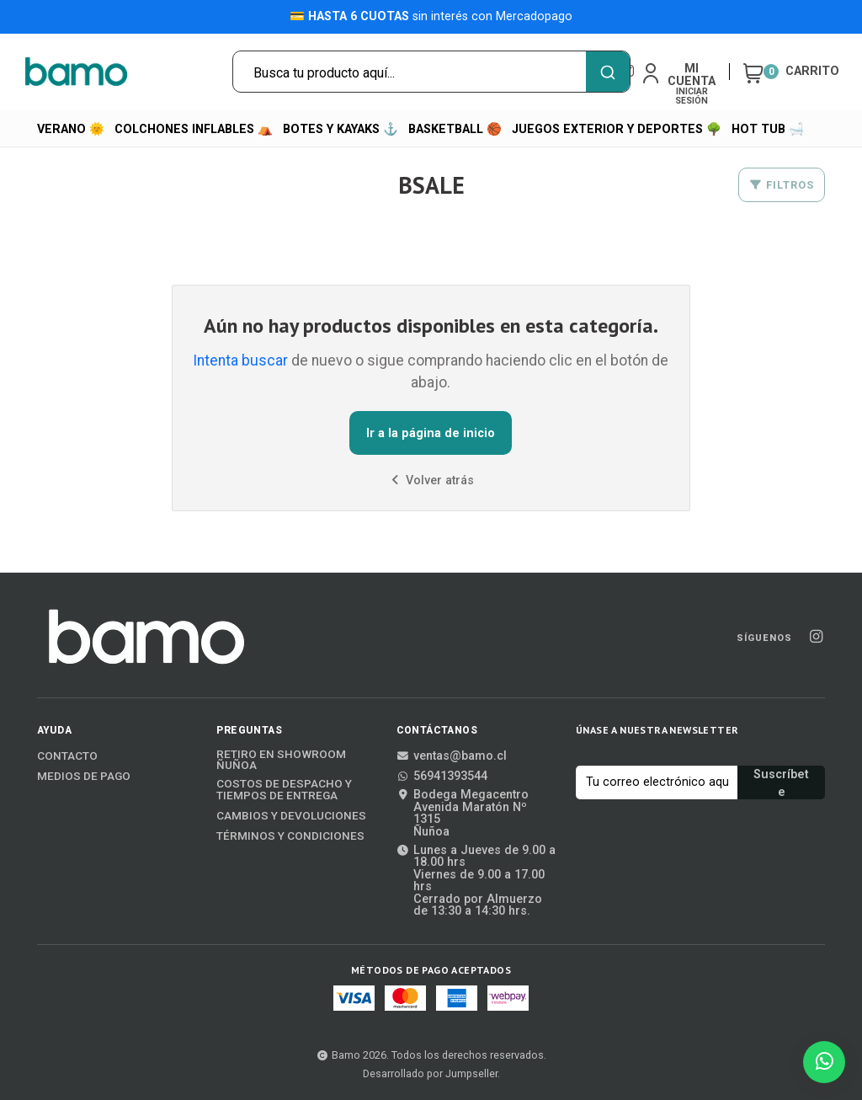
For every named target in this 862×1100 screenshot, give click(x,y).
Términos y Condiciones (290, 836)
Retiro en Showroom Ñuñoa (281, 760)
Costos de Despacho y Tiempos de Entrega (284, 789)
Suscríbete (781, 783)
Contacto (67, 756)
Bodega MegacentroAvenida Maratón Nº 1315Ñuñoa (462, 813)
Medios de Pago (83, 776)
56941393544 (441, 776)
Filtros (781, 185)
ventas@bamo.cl (451, 756)
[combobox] (431, 72)
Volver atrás (430, 480)
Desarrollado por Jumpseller (430, 1073)
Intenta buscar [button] (240, 360)
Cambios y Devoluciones (291, 816)
